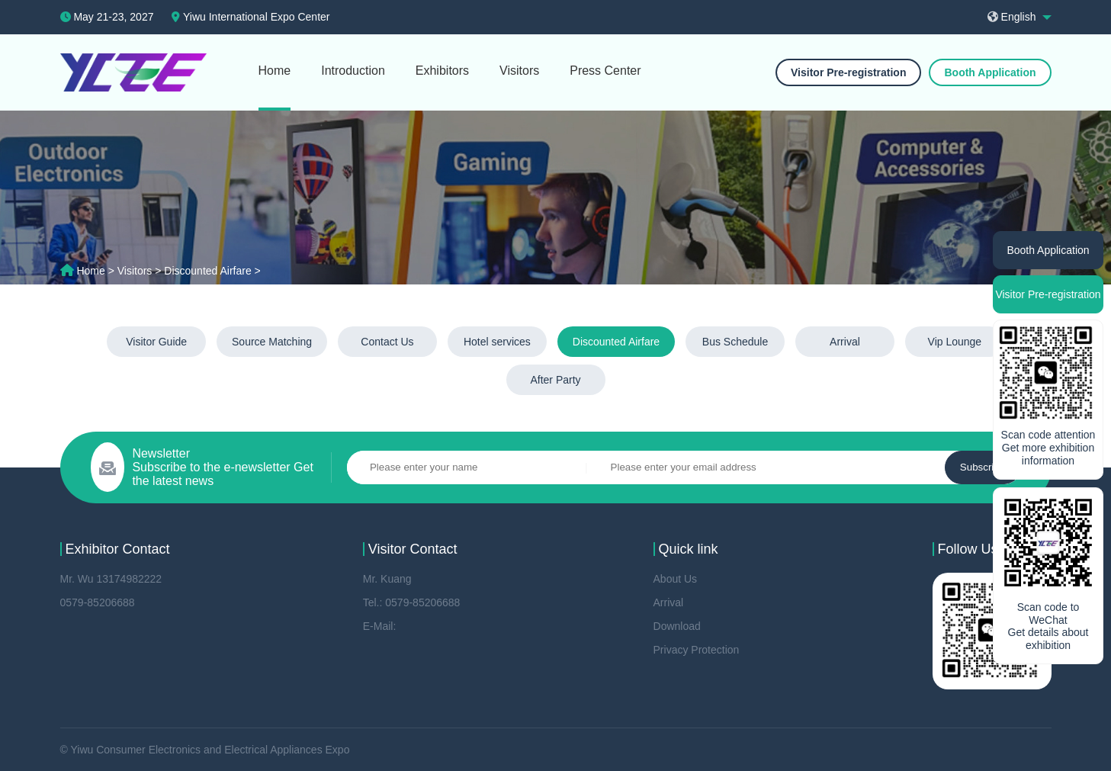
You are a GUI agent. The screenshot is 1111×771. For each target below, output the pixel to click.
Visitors (519, 70)
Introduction (353, 70)
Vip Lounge (955, 342)
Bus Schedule (735, 342)
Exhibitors (442, 70)
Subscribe (982, 467)
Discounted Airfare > (212, 271)
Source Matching (272, 342)
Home (274, 70)
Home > (96, 271)
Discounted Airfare (616, 342)
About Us (675, 579)
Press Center (605, 70)
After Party (555, 380)
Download (677, 626)
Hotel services (497, 342)
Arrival (845, 342)
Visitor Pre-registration (848, 72)
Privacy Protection (696, 650)
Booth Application (990, 72)
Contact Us (387, 342)
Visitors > (141, 271)
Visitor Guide (156, 342)
